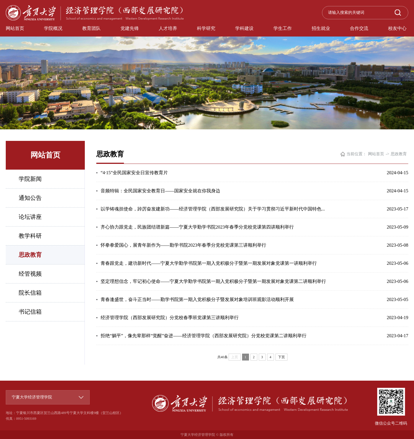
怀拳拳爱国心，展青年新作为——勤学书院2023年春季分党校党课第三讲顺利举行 (183, 245)
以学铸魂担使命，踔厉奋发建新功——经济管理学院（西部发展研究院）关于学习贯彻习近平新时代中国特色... (213, 208)
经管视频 (30, 274)
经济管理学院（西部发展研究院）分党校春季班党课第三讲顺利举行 (170, 317)
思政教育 (30, 255)
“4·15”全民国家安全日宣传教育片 (134, 172)
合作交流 (359, 28)
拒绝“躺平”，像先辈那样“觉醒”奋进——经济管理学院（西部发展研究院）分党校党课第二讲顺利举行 (203, 335)
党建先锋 (129, 28)
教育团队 (91, 28)
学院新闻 (30, 179)
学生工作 (282, 28)
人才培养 (168, 28)
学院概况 (53, 28)
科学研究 (206, 28)
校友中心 (397, 28)
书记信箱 (30, 311)
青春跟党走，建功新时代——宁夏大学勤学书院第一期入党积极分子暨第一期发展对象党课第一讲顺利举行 (209, 263)
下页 (281, 357)
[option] (207, 64)
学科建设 (244, 28)
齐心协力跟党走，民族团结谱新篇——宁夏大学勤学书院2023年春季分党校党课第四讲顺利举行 (197, 227)
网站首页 (15, 28)
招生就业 (321, 28)
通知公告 (30, 198)
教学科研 (30, 236)
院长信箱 (30, 293)
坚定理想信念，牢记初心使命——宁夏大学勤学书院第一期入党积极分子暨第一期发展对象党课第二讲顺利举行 (213, 281)
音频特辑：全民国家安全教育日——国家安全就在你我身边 (160, 190)
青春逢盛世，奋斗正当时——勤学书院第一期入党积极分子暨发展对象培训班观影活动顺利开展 (197, 299)
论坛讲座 (30, 217)
